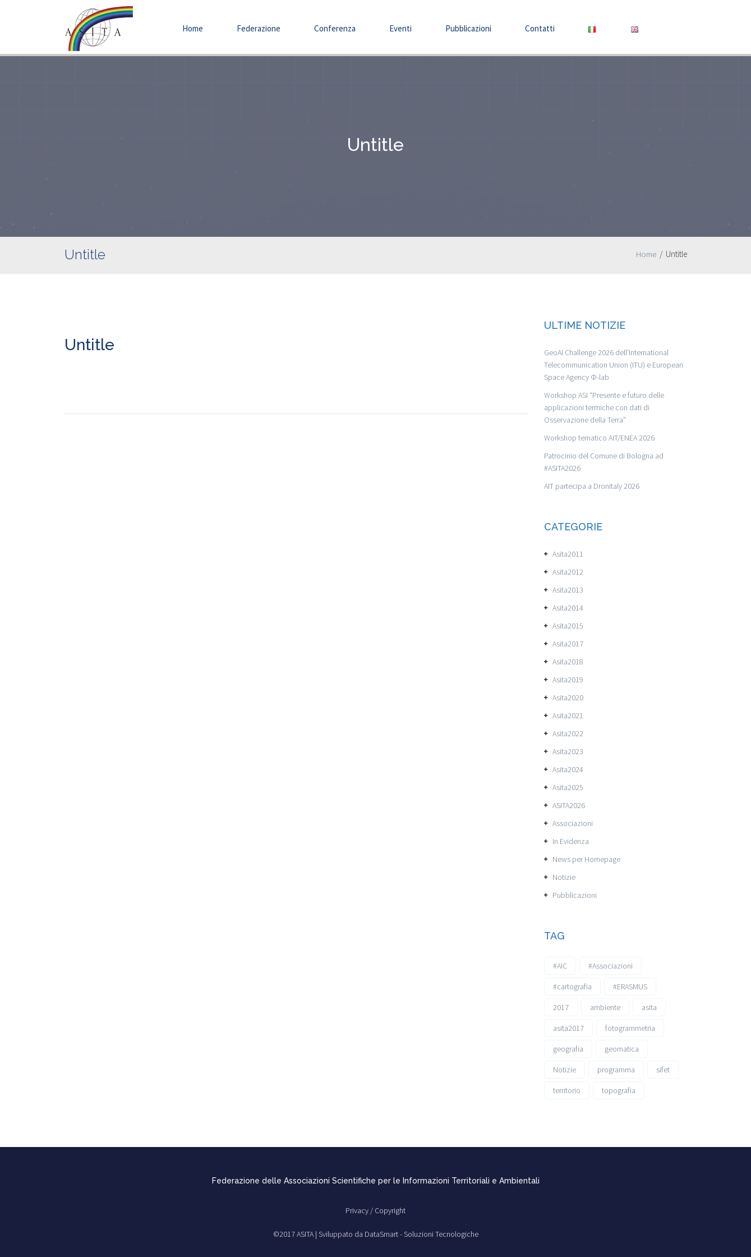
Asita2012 (567, 572)
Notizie (563, 877)
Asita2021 (567, 715)
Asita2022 (567, 733)
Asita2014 (567, 608)
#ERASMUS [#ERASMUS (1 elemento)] (630, 986)
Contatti (540, 28)
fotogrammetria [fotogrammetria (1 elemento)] (630, 1028)
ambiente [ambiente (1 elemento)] (605, 1007)
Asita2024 (567, 769)
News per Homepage (586, 859)
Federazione (258, 28)
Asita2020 (567, 697)
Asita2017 (567, 644)
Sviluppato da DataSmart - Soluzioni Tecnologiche (398, 1234)
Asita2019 (567, 680)
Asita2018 (567, 662)
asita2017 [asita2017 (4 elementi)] (568, 1028)
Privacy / (360, 1210)
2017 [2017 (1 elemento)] (561, 1007)
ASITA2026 (568, 805)
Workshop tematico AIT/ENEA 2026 (599, 438)
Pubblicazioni (468, 28)
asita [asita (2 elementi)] (649, 1007)
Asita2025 (567, 787)
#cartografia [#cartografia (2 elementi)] (572, 986)
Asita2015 (567, 626)
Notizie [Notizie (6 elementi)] (564, 1070)
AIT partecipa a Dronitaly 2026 (591, 486)
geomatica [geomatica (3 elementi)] (622, 1049)
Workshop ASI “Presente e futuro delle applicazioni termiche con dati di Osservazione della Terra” (604, 407)
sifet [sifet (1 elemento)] (663, 1070)
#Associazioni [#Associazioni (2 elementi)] (610, 966)
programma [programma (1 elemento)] (616, 1070)
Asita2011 (567, 554)
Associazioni (572, 823)
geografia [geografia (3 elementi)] (568, 1049)
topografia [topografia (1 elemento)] (618, 1090)
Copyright (390, 1210)
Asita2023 (567, 751)
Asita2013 (567, 590)
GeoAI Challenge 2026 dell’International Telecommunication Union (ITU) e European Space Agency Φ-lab (613, 364)
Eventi (400, 28)
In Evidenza (570, 841)
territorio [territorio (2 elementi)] (566, 1090)
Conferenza (335, 28)
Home (192, 28)
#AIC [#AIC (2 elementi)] (560, 966)
